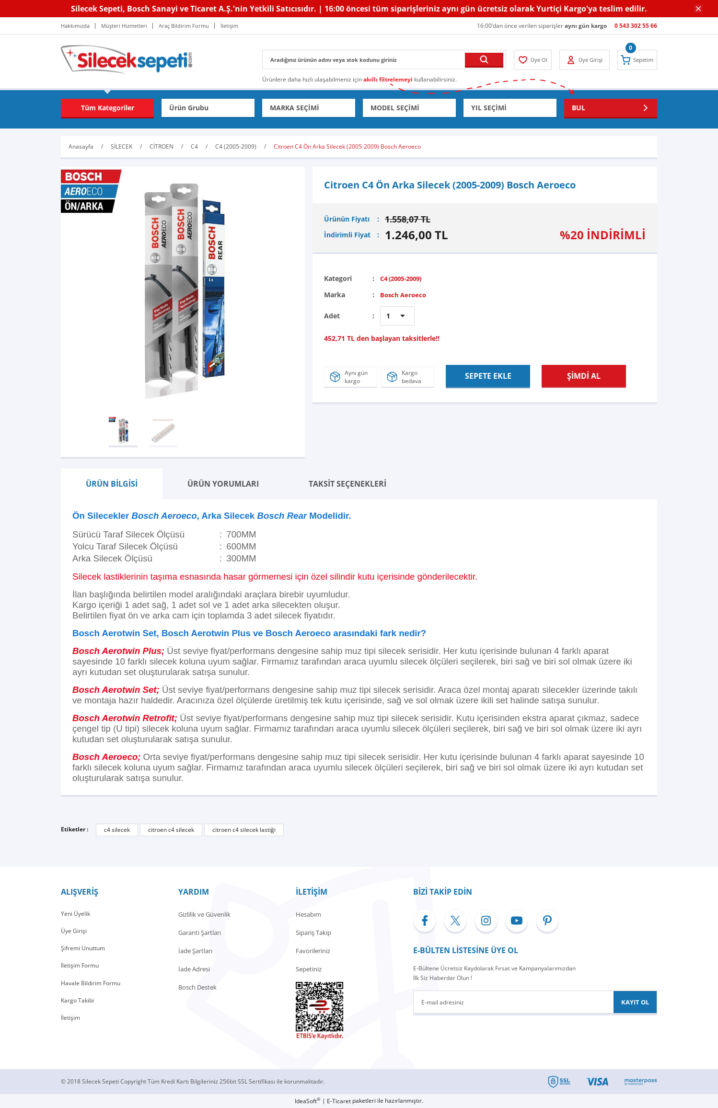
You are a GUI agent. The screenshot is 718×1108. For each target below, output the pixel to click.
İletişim (71, 1023)
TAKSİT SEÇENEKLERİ (347, 483)
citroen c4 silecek (171, 830)
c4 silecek (117, 830)
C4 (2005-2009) (404, 278)
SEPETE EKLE (488, 374)
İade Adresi (194, 969)
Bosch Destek (197, 987)
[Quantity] (397, 315)
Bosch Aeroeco (404, 294)
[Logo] (126, 59)
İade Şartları (195, 950)
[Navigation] (107, 108)
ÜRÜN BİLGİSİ (112, 483)
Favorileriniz (313, 950)
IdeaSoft (307, 1101)
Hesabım (308, 914)
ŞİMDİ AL (584, 374)
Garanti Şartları (199, 932)
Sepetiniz (309, 969)
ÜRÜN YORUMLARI (223, 483)
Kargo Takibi (78, 1005)
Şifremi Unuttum (84, 950)
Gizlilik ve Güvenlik (204, 914)
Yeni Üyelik (76, 914)
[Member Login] (534, 60)
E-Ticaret (339, 1101)
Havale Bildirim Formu (92, 987)
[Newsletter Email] (535, 1002)
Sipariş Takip (313, 932)
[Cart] (635, 60)
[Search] (384, 59)
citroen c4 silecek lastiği (244, 830)
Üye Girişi (74, 932)
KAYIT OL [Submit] (635, 1002)
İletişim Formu (81, 969)
